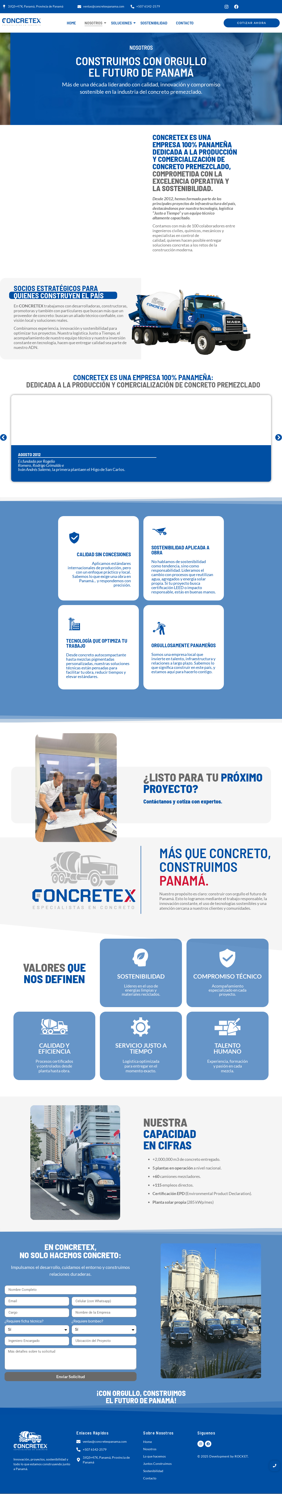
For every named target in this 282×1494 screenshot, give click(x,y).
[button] (3, 437)
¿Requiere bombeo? (87, 1321)
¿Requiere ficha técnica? (24, 1321)
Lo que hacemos (154, 1456)
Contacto (185, 22)
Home (71, 22)
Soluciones (122, 22)
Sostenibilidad (153, 22)
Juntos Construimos (157, 1464)
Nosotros (94, 22)
